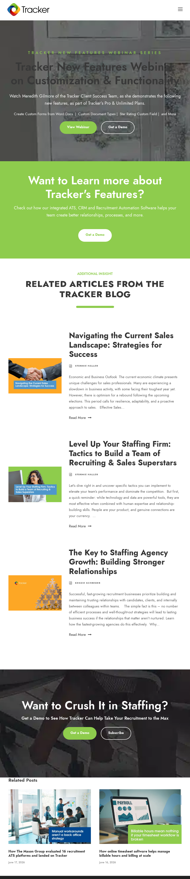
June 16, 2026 (107, 865)
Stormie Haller (86, 369)
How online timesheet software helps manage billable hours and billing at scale (134, 857)
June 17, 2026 (16, 865)
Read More (80, 420)
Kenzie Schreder (87, 586)
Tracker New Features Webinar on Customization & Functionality (95, 76)
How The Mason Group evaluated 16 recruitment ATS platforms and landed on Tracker (46, 857)
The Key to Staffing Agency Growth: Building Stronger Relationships (118, 565)
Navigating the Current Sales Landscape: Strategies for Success (121, 348)
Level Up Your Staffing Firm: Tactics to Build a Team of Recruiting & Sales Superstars (123, 456)
